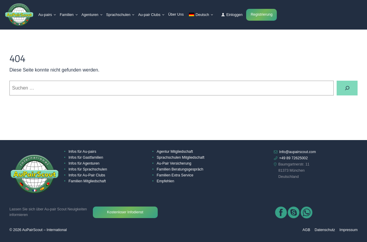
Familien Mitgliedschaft (87, 181)
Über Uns (176, 14)
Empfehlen (165, 181)
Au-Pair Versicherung (174, 163)
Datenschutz (325, 230)
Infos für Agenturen (83, 163)
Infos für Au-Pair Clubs (86, 175)
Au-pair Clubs (149, 15)
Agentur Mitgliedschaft (175, 152)
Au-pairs (45, 15)
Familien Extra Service (175, 175)
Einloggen (234, 15)
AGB (306, 230)
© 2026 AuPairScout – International (38, 230)
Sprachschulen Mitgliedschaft (180, 157)
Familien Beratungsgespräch (180, 169)
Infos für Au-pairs (82, 152)
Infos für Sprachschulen (87, 169)
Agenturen (89, 15)
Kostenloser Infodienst (125, 212)
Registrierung (261, 14)
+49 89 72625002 (293, 158)
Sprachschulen (118, 15)
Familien (67, 15)
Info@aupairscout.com (297, 152)
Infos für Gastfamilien (85, 157)
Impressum (348, 230)
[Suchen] (347, 88)
